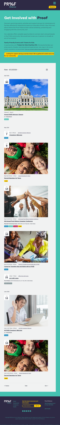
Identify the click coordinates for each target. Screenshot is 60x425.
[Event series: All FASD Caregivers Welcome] (24, 132)
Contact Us (15, 405)
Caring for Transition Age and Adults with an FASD (19, 266)
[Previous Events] (6, 385)
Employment (16, 403)
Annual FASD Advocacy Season (13, 114)
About (14, 401)
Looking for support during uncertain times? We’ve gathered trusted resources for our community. (29, 55)
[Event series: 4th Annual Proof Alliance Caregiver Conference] (27, 219)
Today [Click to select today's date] (26, 385)
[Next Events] (46, 385)
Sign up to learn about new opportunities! (37, 49)
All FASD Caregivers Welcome (13, 135)
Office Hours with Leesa (11, 278)
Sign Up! (37, 405)
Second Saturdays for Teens (12, 178)
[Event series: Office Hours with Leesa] (22, 276)
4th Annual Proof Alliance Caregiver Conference (18, 221)
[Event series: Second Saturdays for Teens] (23, 175)
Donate (52, 7)
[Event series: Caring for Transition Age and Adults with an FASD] (28, 264)
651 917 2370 (47, 408)
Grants (14, 406)
